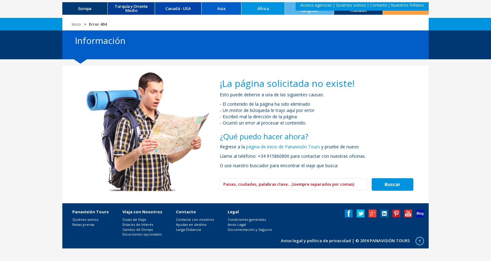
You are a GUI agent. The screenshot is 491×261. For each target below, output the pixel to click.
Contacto (378, 5)
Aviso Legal (237, 224)
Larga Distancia (188, 229)
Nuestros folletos (407, 5)
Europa (84, 9)
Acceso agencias (316, 5)
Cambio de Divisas (137, 229)
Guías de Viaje (134, 219)
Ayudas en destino (191, 224)
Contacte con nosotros (195, 219)
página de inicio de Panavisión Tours (283, 147)
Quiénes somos (351, 5)
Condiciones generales (247, 219)
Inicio (76, 24)
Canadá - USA (178, 9)
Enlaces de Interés (137, 224)
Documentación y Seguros (250, 229)
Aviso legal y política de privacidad (316, 240)
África (263, 9)
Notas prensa (83, 224)
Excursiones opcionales (142, 234)
